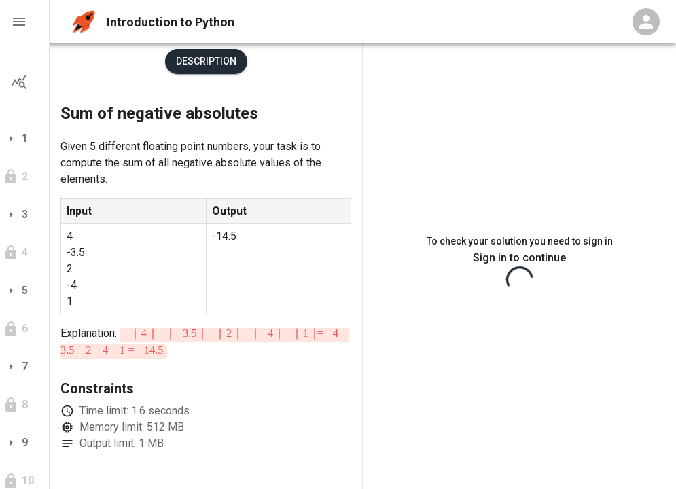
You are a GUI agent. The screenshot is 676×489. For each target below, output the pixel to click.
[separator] (362, 266)
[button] (24, 21)
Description (206, 61)
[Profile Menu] (646, 21)
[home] (84, 22)
